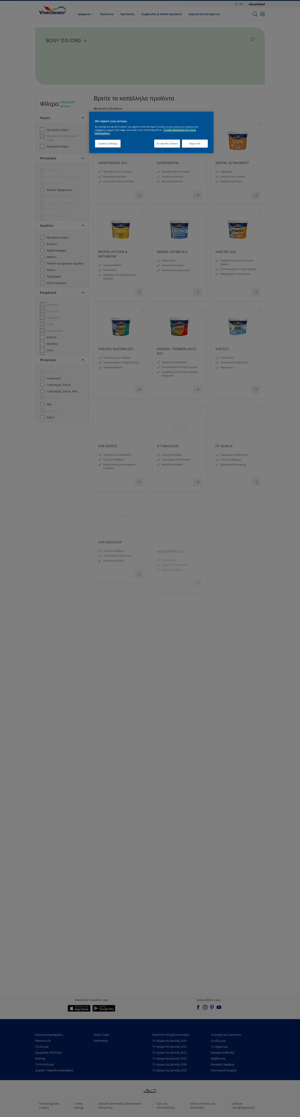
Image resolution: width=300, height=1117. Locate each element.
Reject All (194, 143)
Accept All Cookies (167, 143)
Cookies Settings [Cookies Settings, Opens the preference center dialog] (107, 143)
